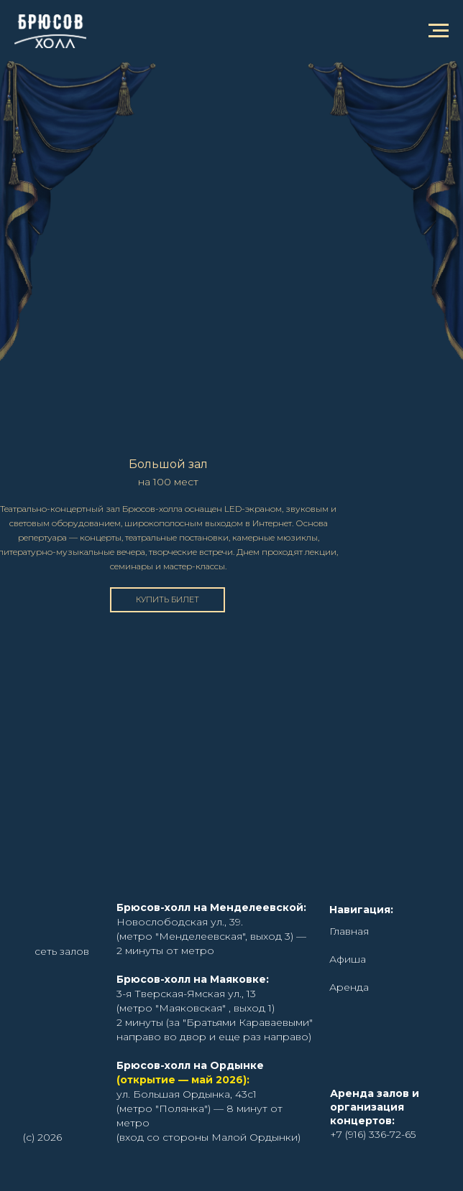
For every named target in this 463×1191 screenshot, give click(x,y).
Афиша (347, 959)
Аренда (349, 987)
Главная (349, 931)
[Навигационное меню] (438, 31)
